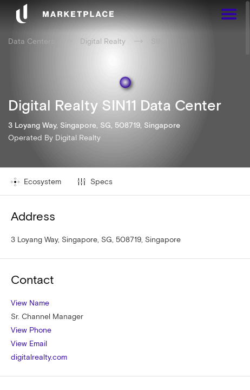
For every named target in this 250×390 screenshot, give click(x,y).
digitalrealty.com (39, 357)
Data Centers (31, 41)
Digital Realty (78, 137)
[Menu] (229, 15)
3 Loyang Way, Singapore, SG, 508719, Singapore (96, 239)
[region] (125, 195)
